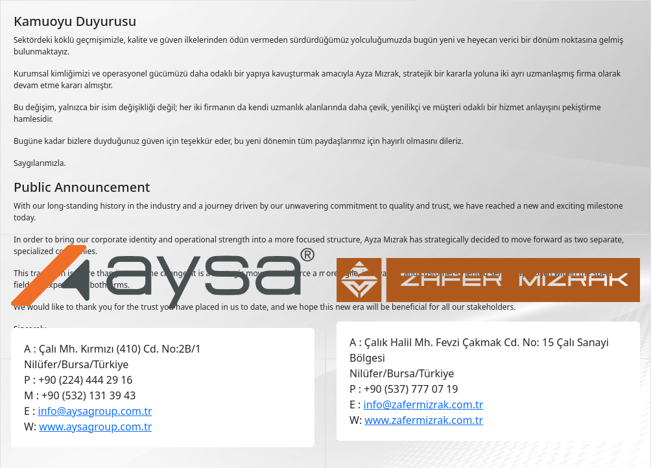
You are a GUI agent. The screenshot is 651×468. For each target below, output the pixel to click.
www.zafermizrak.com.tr (423, 420)
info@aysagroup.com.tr (95, 411)
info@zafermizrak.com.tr (424, 404)
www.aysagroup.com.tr (95, 426)
